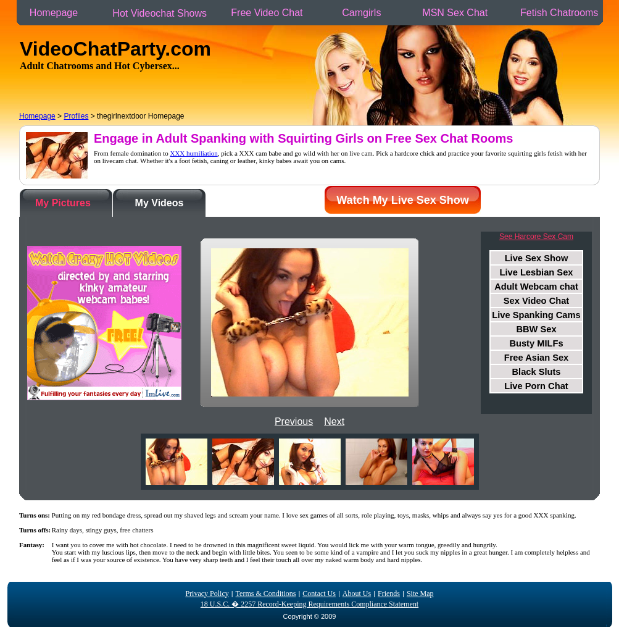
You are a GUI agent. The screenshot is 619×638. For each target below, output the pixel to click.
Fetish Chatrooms (559, 12)
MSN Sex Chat (455, 12)
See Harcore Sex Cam (536, 236)
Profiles (76, 116)
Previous (294, 421)
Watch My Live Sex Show (402, 200)
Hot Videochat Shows (160, 13)
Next (334, 421)
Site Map (420, 593)
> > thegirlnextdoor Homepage (102, 116)
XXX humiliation (193, 153)
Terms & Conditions (266, 593)
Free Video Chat (266, 12)
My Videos (159, 203)
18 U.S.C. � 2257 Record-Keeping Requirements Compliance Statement (309, 604)
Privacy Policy (206, 593)
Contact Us (319, 593)
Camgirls (361, 12)
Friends (389, 593)
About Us (357, 593)
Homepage (54, 12)
